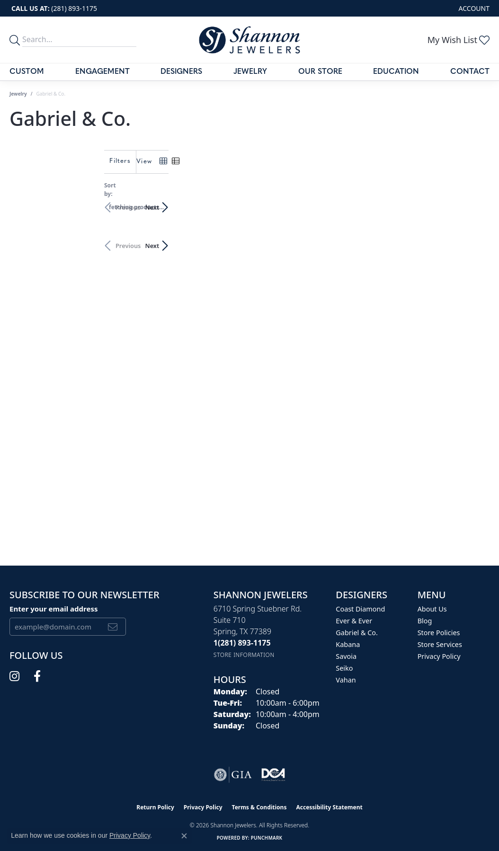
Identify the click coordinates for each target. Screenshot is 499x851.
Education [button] (396, 72)
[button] (473, 8)
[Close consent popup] (184, 836)
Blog (425, 620)
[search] (16, 40)
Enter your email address (53, 608)
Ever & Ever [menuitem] (354, 620)
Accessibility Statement (329, 807)
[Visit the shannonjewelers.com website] (273, 775)
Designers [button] (181, 72)
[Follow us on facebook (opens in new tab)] (37, 676)
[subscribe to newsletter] (112, 626)
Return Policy (155, 807)
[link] (53, 8)
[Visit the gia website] (233, 775)
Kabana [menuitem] (348, 644)
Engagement (102, 72)
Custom (26, 72)
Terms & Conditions (259, 807)
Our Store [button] (320, 72)
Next (473, 202)
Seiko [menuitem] (344, 668)
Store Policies (439, 632)
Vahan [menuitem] (346, 679)
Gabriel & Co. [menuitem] (357, 632)
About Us (432, 608)
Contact (470, 72)
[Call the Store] (242, 643)
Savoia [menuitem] (346, 656)
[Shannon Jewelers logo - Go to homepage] (249, 40)
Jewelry (250, 72)
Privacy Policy (439, 656)
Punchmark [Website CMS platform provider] (267, 837)
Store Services (440, 644)
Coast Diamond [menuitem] (360, 608)
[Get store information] (244, 655)
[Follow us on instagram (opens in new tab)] (14, 676)
